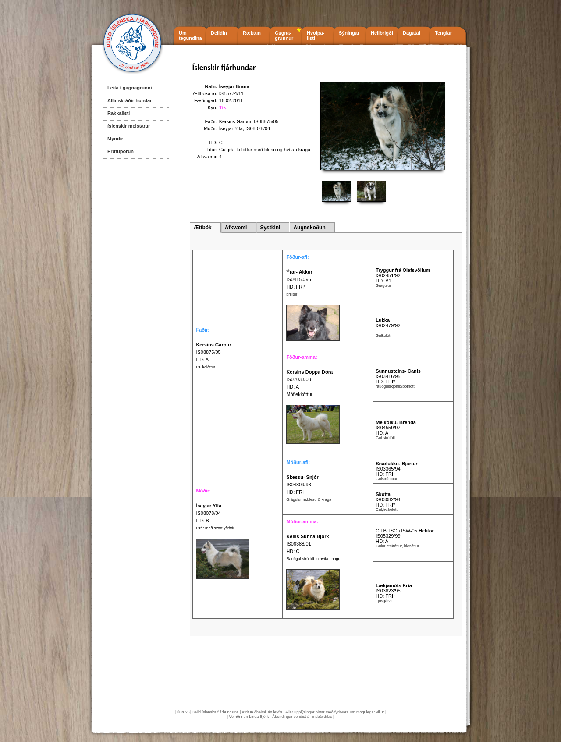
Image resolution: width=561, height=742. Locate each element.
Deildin (219, 33)
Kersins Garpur (235, 121)
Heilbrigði (382, 33)
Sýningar (349, 33)
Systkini (270, 228)
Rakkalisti (118, 113)
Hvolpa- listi (315, 35)
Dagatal (411, 33)
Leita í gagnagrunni (129, 87)
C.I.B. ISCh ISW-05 (404, 530)
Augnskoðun (309, 228)
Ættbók (202, 228)
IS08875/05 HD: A (213, 352)
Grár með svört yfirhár (215, 528)
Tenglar (443, 33)
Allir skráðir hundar (129, 100)
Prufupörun (120, 151)
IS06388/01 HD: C (307, 544)
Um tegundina (190, 35)
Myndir (115, 138)
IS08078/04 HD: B (208, 513)
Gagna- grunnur (284, 35)
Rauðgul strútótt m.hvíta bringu (313, 558)
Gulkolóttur (205, 367)
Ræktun (252, 33)
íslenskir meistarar (128, 125)
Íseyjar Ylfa (231, 128)
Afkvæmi (236, 228)
